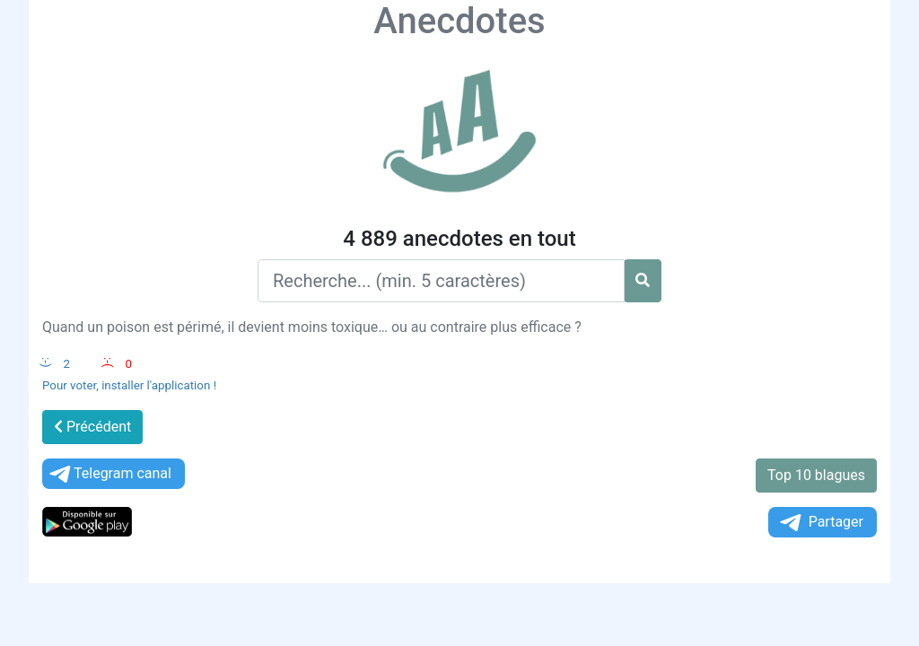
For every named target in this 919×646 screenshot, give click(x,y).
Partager (820, 522)
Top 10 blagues (816, 475)
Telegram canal (109, 474)
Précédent (92, 426)
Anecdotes (459, 21)
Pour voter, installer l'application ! (129, 385)
